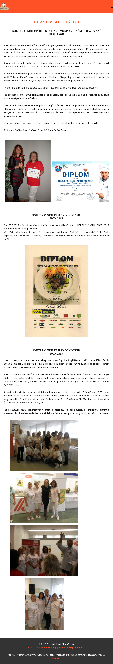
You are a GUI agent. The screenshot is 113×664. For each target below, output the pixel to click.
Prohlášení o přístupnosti (71, 647)
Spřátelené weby (47, 647)
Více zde (56, 658)
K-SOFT (32, 647)
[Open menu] (111, 7)
